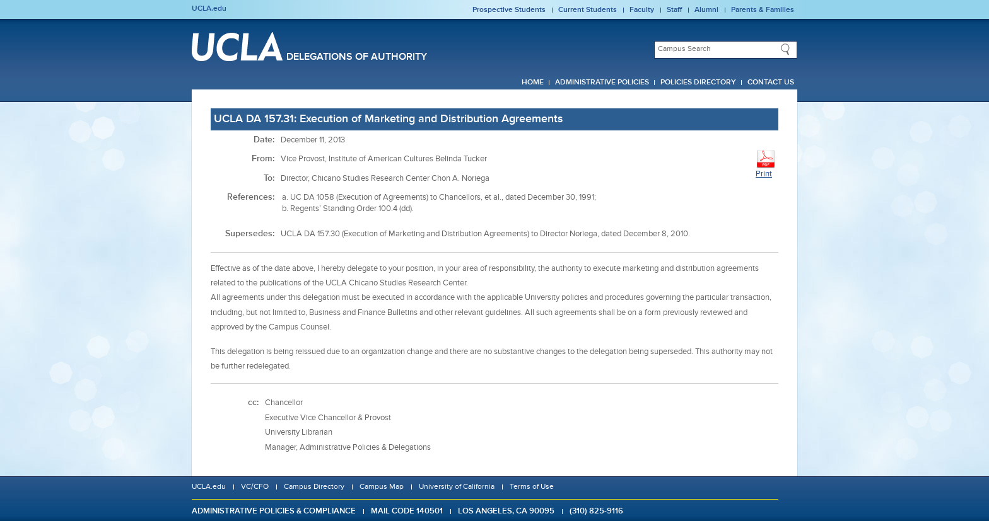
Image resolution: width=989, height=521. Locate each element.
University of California (456, 487)
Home (533, 82)
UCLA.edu (209, 9)
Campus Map (382, 487)
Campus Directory (314, 487)
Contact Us (770, 82)
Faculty (641, 10)
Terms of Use (532, 487)
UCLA (237, 46)
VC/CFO (255, 487)
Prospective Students (509, 10)
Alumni (706, 10)
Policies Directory (698, 82)
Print (766, 163)
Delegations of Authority (356, 57)
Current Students (587, 10)
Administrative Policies (602, 82)
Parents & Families (762, 10)
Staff (674, 10)
